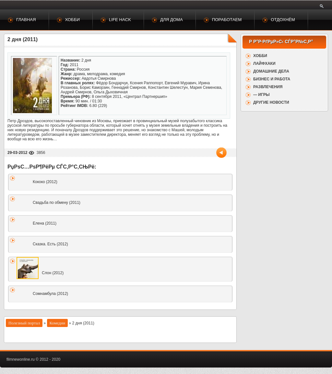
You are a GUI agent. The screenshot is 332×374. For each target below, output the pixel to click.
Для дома (171, 19)
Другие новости (271, 102)
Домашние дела (271, 71)
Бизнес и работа (271, 79)
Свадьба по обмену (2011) (56, 202)
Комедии (57, 323)
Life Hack (120, 19)
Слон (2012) (53, 273)
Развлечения (267, 87)
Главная (26, 19)
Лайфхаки (264, 63)
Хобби (72, 19)
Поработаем (227, 19)
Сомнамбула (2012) (50, 293)
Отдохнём (283, 19)
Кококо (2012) (45, 182)
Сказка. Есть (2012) (50, 244)
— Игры (261, 94)
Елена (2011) (44, 223)
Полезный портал (24, 323)
